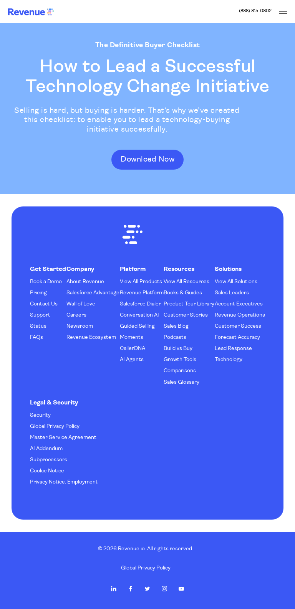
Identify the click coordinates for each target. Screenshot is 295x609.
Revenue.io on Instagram (164, 589)
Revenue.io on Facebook (131, 589)
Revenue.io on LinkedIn (114, 589)
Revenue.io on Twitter (147, 589)
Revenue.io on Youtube (181, 589)
